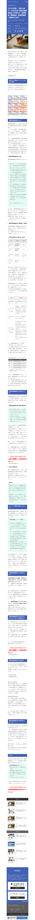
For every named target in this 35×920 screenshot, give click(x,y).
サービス (23, 908)
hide (14, 75)
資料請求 (17, 897)
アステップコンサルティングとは (13, 908)
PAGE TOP (24, 901)
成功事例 (11, 909)
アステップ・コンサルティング (13, 1)
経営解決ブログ (18, 909)
